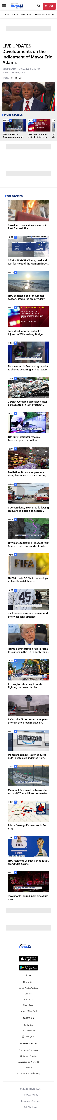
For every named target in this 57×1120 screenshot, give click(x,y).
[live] (49, 6)
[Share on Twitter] (16, 78)
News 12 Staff (9, 69)
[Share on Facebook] (12, 78)
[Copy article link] (20, 78)
